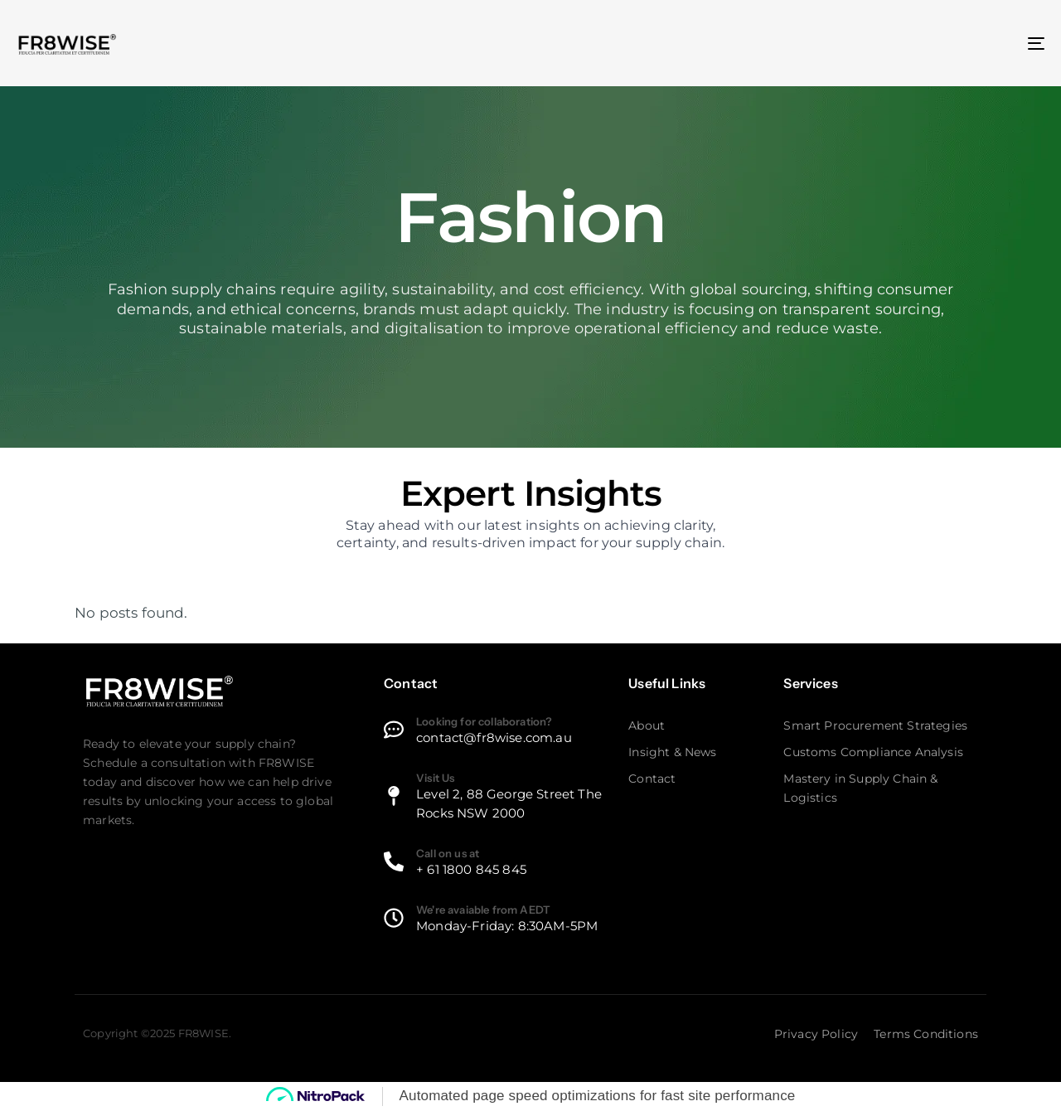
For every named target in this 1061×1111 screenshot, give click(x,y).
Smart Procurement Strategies (875, 725)
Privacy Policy (816, 1033)
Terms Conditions (926, 1033)
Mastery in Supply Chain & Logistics (860, 788)
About (646, 725)
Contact (652, 778)
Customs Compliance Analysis (873, 752)
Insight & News (672, 752)
